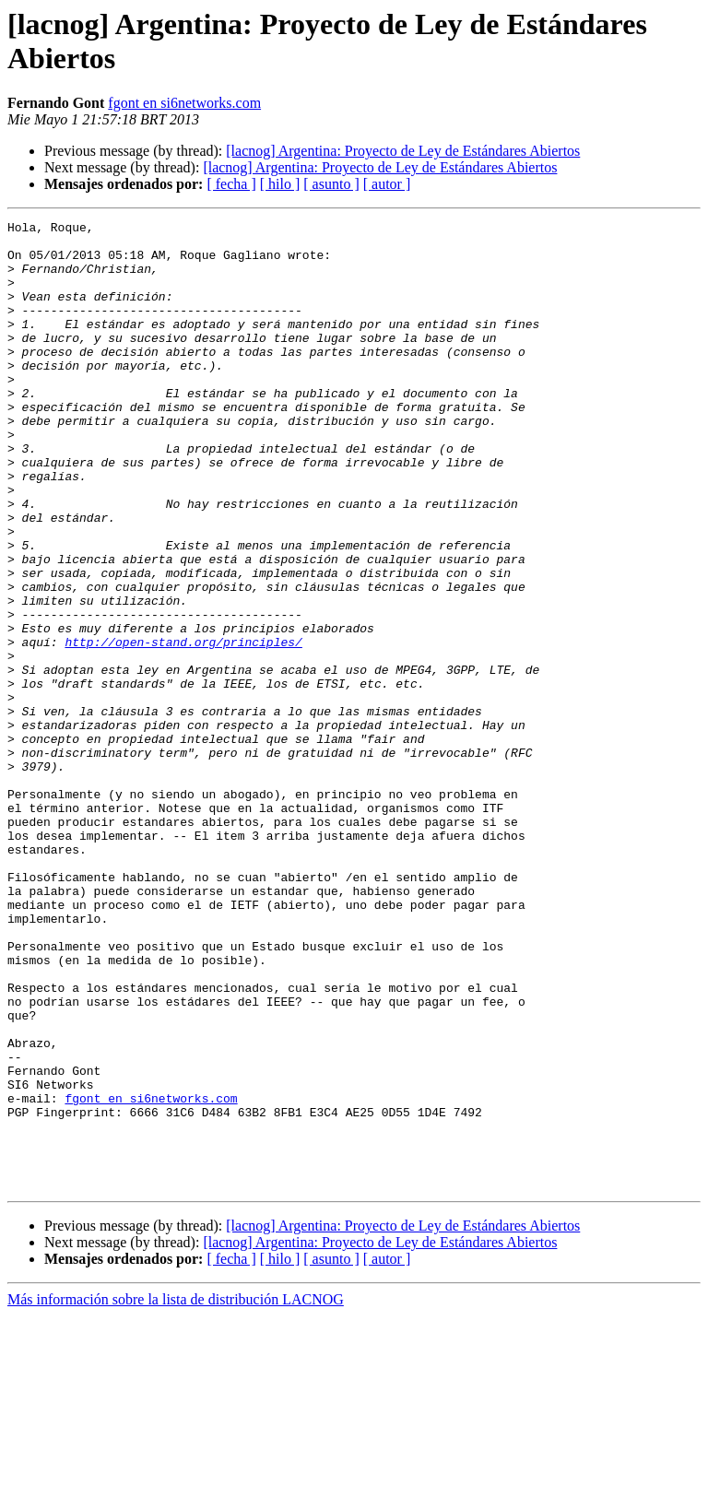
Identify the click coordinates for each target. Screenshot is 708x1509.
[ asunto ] (331, 184)
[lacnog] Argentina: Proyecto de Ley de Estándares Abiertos (403, 151)
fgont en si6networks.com (184, 103)
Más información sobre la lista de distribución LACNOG (175, 1493)
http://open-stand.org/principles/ (183, 727)
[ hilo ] (280, 184)
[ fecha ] (230, 184)
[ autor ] (387, 184)
